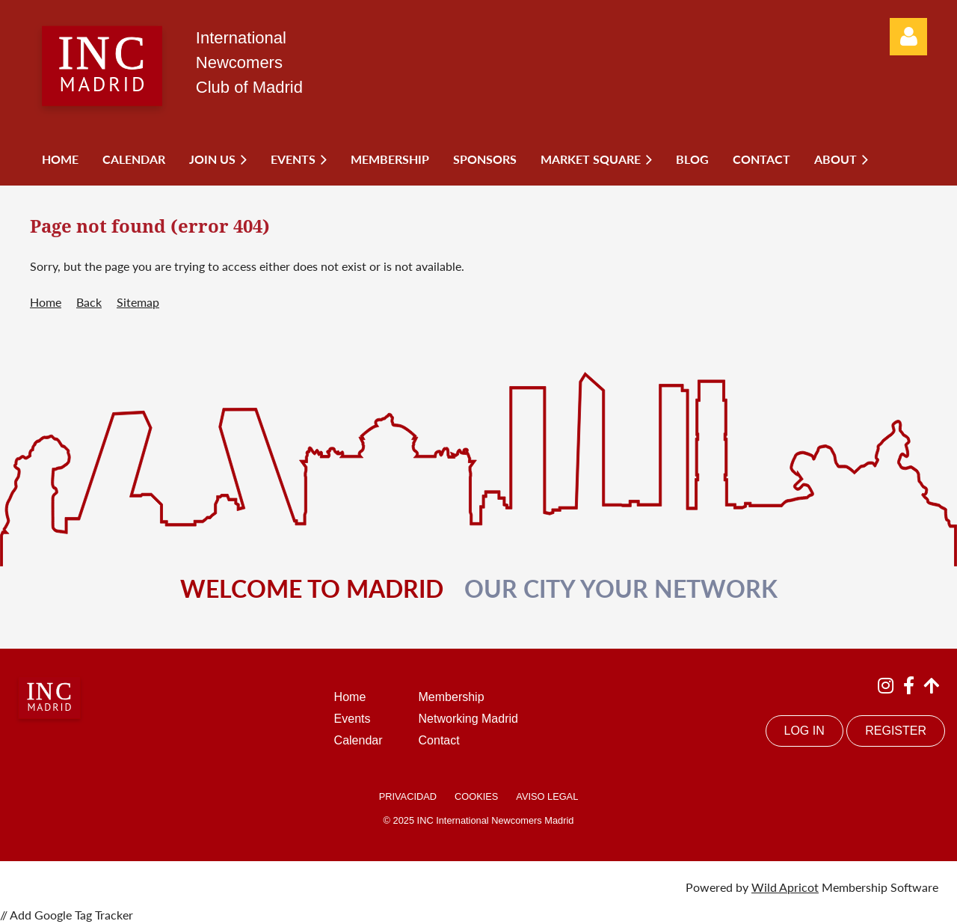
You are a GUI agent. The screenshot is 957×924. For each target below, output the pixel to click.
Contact (439, 740)
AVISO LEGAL (547, 796)
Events (352, 718)
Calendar (358, 740)
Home (45, 302)
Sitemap (138, 302)
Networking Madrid (468, 718)
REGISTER (895, 730)
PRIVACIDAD (408, 796)
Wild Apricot (785, 887)
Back (89, 302)
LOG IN (804, 730)
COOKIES (476, 796)
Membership (451, 697)
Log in (908, 36)
